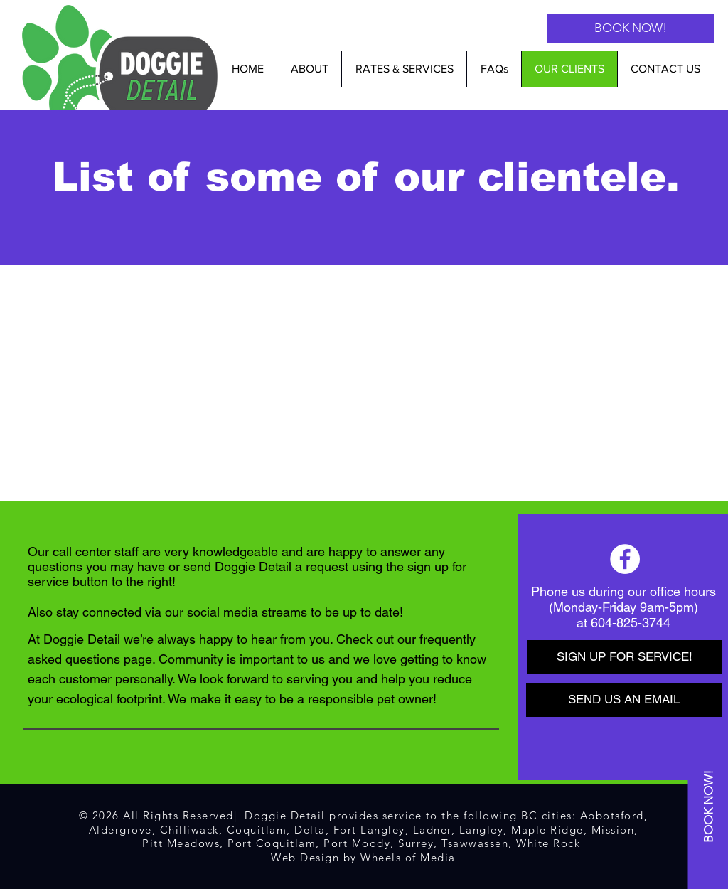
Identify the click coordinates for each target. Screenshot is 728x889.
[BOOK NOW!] (630, 28)
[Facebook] (625, 559)
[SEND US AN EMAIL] (624, 700)
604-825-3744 (630, 622)
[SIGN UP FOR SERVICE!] (624, 657)
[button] (403, 69)
